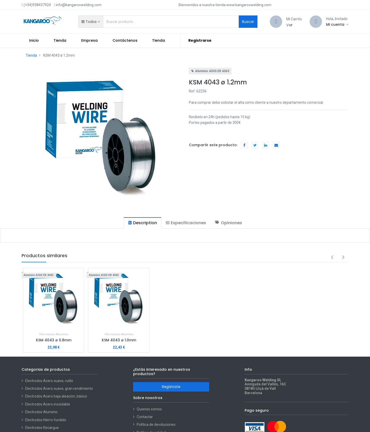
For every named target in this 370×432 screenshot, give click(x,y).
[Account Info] (337, 24)
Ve (288, 25)
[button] (90, 21)
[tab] (142, 223)
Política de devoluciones (156, 424)
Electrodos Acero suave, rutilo (49, 381)
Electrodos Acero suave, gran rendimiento (59, 388)
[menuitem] (34, 40)
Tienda (31, 55)
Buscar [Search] (248, 21)
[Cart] (276, 21)
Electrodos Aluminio (41, 412)
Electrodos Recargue (42, 428)
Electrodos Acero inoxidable (48, 404)
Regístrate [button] (171, 386)
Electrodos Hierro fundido (45, 420)
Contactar (145, 417)
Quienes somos (149, 409)
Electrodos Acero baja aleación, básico (56, 396)
